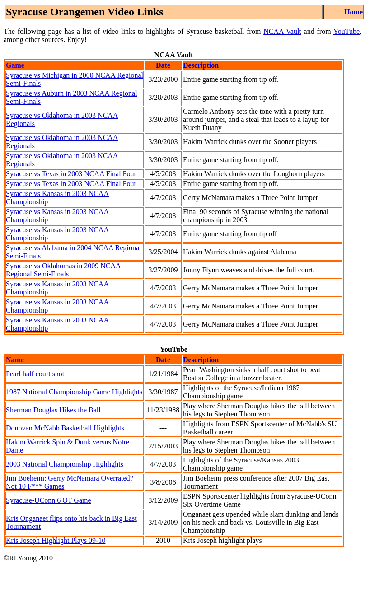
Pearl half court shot (35, 374)
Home (353, 12)
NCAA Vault (282, 31)
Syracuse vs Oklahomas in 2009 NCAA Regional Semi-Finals (63, 270)
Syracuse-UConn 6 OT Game (48, 500)
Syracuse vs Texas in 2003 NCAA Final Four (71, 173)
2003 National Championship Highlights (64, 464)
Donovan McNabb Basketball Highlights (65, 428)
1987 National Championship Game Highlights (74, 392)
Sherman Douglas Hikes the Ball (53, 410)
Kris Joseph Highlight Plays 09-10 (55, 540)
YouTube (346, 31)
